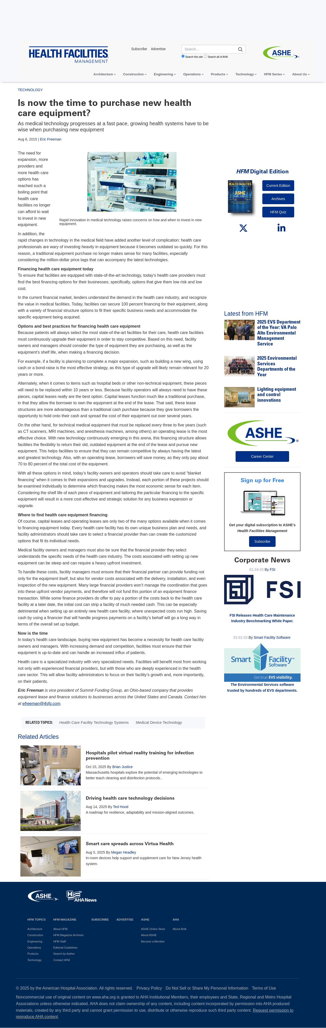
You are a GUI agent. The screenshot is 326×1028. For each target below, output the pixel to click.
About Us (299, 74)
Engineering (163, 74)
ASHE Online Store (153, 928)
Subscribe (262, 541)
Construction (133, 74)
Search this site (194, 56)
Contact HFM (61, 960)
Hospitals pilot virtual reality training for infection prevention (140, 755)
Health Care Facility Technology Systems (94, 722)
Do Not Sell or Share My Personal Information (207, 988)
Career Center (262, 456)
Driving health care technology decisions (130, 798)
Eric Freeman (50, 139)
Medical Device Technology (159, 722)
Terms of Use (264, 988)
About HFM (60, 928)
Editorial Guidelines (65, 947)
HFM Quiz (278, 212)
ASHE (145, 919)
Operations (192, 74)
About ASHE (149, 935)
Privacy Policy (149, 988)
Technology (244, 74)
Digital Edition (262, 171)
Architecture (103, 74)
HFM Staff (59, 941)
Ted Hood (120, 807)
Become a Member (153, 941)
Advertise (124, 919)
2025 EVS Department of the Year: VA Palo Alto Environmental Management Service (278, 333)
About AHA (179, 928)
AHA (176, 919)
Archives (278, 199)
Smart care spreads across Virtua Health (130, 843)
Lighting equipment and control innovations (276, 395)
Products (218, 74)
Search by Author (64, 953)
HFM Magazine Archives (68, 935)
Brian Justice (122, 767)
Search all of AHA (218, 56)
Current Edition (278, 186)
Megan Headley (123, 852)
